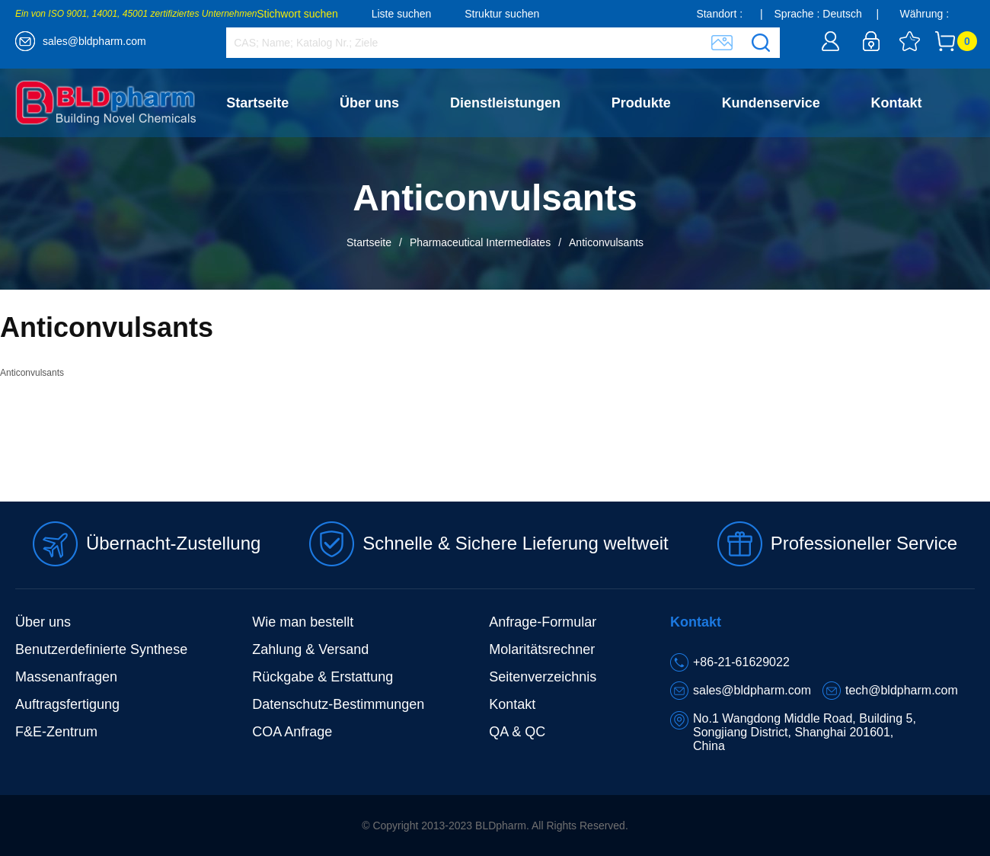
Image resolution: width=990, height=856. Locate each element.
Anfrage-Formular (542, 622)
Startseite (257, 103)
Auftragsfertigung (67, 704)
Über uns (369, 103)
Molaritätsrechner (542, 649)
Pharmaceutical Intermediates (480, 242)
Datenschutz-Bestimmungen (338, 704)
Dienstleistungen (505, 103)
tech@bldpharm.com (901, 690)
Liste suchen (402, 14)
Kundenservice (771, 103)
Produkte (641, 103)
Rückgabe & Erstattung (322, 676)
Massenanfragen (66, 676)
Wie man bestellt (302, 622)
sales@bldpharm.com (94, 41)
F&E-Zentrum (56, 731)
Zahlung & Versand (310, 649)
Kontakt (896, 103)
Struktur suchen (502, 14)
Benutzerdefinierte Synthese (101, 649)
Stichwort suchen (297, 14)
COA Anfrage (292, 731)
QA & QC (517, 731)
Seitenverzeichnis (542, 676)
